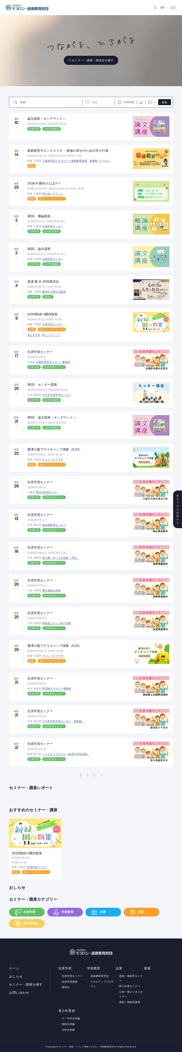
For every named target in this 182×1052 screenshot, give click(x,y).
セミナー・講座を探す (155, 7)
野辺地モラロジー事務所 (56, 688)
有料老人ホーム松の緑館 (56, 623)
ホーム (14, 968)
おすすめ (35, 335)
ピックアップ (52, 335)
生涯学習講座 (51, 129)
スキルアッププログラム (102, 984)
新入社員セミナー (129, 986)
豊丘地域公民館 (51, 590)
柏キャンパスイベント (51, 198)
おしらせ (17, 887)
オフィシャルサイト (177, 509)
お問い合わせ (162, 7)
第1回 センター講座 (42, 384)
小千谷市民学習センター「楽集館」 (63, 721)
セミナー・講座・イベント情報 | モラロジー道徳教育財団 (27, 7)
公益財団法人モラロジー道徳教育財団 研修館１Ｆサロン (76, 161)
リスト (150, 102)
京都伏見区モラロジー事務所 (53, 362)
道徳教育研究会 (99, 976)
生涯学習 (34, 129)
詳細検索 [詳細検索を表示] (129, 102)
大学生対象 (68, 1030)
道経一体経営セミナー (131, 978)
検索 (164, 102)
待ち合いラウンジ (52, 193)
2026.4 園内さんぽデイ (44, 183)
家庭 (31, 166)
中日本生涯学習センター (56, 395)
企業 (103, 912)
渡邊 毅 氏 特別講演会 (43, 281)
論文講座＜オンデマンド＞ (46, 118)
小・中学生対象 (71, 1018)
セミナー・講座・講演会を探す (93, 60)
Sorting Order (141, 102)
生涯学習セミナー (40, 352)
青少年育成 (30, 923)
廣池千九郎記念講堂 (54, 291)
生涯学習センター (52, 226)
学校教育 (67, 912)
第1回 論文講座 (39, 249)
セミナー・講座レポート (31, 788)
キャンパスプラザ (52, 459)
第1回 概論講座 (39, 216)
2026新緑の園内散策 (42, 314)
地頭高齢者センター (54, 525)
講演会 (48, 296)
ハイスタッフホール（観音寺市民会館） (66, 754)
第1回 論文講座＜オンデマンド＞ (51, 417)
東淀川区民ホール (46, 492)
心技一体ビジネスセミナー (131, 994)
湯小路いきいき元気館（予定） (60, 558)
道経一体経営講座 (129, 1002)
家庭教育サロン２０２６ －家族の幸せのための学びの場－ (69, 150)
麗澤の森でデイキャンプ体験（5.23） (54, 449)
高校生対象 (68, 1024)
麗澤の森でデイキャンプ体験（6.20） (54, 645)
